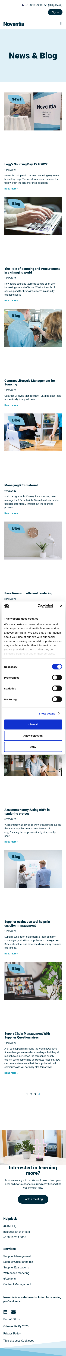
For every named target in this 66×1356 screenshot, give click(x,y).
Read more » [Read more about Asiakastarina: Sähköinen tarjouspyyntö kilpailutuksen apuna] (11, 841)
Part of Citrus (11, 1319)
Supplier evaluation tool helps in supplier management (27, 923)
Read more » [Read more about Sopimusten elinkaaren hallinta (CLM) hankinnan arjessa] (11, 405)
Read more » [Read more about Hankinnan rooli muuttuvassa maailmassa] (11, 300)
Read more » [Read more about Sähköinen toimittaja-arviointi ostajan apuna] (11, 953)
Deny (33, 746)
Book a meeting (33, 1199)
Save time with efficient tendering (28, 593)
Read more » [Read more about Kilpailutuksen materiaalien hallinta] (11, 513)
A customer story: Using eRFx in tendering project (27, 811)
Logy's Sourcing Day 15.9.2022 (26, 164)
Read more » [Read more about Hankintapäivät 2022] (11, 188)
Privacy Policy (12, 1333)
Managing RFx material (21, 485)
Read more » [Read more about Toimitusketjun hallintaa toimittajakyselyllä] (11, 1072)
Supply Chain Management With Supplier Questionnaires (27, 1035)
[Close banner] (60, 606)
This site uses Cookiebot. (18, 1340)
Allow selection (33, 735)
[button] (60, 23)
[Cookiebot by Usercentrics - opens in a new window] (39, 606)
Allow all (33, 724)
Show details (47, 713)
